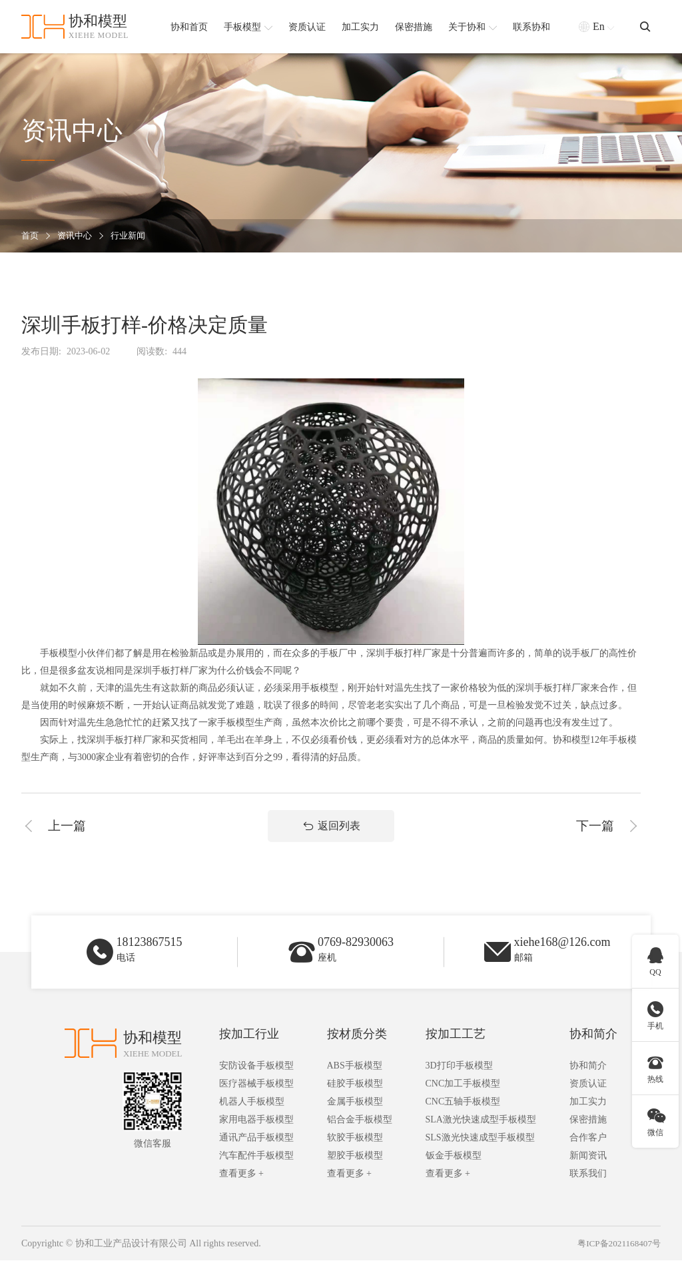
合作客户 (588, 1152)
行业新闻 (133, 236)
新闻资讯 (588, 1170)
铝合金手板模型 (359, 1134)
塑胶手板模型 (355, 1170)
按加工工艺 (456, 1048)
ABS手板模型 (354, 1080)
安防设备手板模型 (256, 1080)
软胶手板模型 (355, 1152)
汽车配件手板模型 (256, 1170)
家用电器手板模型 (256, 1134)
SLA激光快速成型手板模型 (481, 1134)
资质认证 (588, 1098)
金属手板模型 (355, 1116)
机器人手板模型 (251, 1116)
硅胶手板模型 (355, 1098)
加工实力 (588, 1116)
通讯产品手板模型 (256, 1152)
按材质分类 (357, 1048)
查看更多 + (241, 1188)
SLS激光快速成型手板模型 (480, 1152)
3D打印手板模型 (459, 1080)
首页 (30, 236)
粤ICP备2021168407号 (616, 1258)
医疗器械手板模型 (256, 1098)
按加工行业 (249, 1048)
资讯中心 (77, 236)
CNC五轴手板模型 (463, 1116)
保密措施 (588, 1134)
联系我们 (588, 1188)
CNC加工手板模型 (463, 1098)
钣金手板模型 (454, 1170)
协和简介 (593, 1048)
